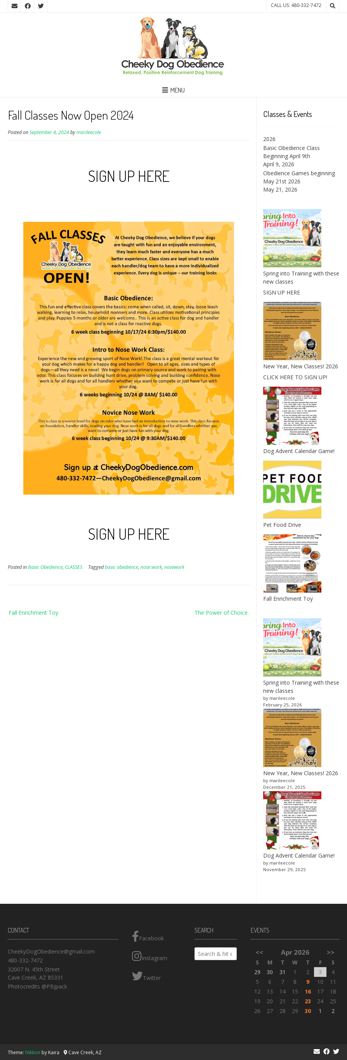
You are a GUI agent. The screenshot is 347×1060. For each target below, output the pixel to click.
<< (259, 952)
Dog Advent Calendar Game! (299, 451)
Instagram (149, 956)
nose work (151, 567)
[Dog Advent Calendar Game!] (292, 821)
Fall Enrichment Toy (33, 612)
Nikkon (32, 1052)
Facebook (148, 936)
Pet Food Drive (282, 524)
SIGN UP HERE (129, 175)
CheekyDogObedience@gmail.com (51, 951)
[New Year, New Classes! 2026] (292, 739)
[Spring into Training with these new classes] (292, 648)
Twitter (146, 976)
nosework (174, 567)
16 (308, 991)
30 (308, 1011)
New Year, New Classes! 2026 (300, 366)
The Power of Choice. (221, 612)
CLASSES (73, 567)
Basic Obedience (45, 567)
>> (331, 952)
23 (308, 1001)
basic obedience (121, 567)
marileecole (88, 132)
